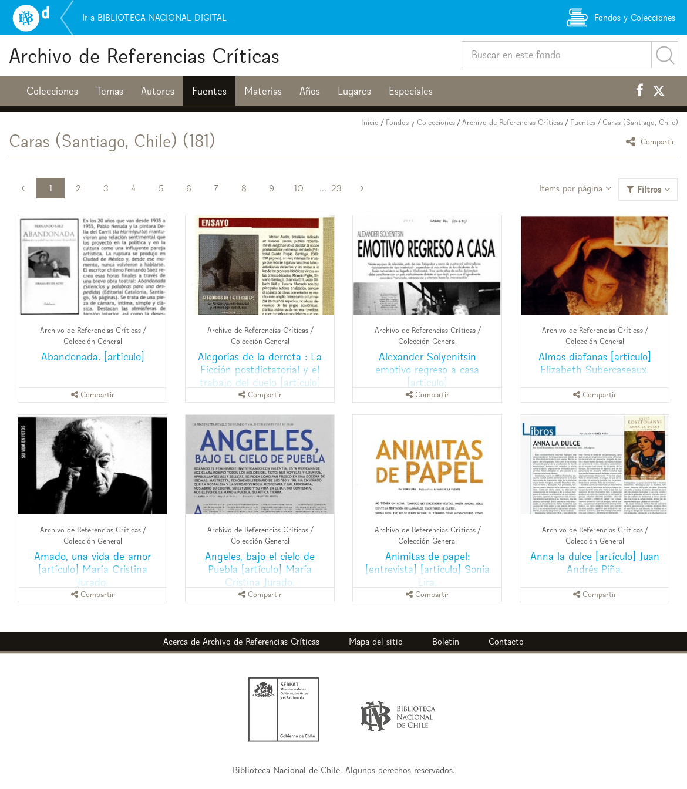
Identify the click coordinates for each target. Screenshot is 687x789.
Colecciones (52, 91)
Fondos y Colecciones (420, 122)
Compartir (652, 141)
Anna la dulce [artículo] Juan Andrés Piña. (594, 562)
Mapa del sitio (376, 641)
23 (336, 188)
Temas (109, 91)
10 (299, 188)
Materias (263, 91)
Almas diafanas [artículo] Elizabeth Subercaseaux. (594, 363)
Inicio (370, 122)
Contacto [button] (506, 641)
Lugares (354, 91)
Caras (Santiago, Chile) (640, 122)
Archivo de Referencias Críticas (144, 55)
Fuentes (209, 91)
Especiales (411, 91)
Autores (157, 91)
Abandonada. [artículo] (92, 356)
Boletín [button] (445, 641)
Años (309, 91)
